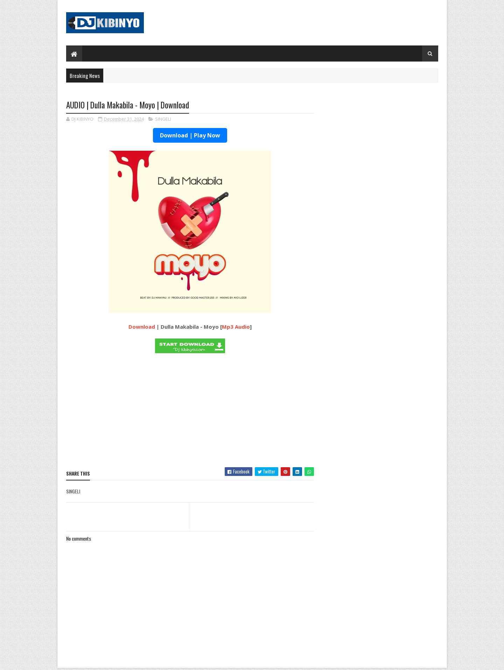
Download (141, 326)
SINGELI (163, 119)
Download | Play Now (190, 135)
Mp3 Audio (236, 326)
